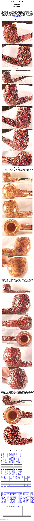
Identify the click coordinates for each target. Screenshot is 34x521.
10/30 (21, 461)
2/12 (16, 468)
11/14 (8, 462)
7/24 (10, 473)
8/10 (1, 459)
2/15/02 (14, 480)
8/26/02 (8, 486)
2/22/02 (19, 480)
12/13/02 (14, 492)
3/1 (16, 453)
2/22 (8, 469)
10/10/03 (24, 496)
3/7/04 (20, 498)
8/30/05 (8, 502)
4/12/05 (32, 500)
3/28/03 (24, 493)
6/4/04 (8, 499)
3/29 (14, 454)
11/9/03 (8, 497)
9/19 (16, 460)
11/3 (3, 462)
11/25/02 (5, 492)
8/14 (5, 459)
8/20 (14, 459)
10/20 (8, 461)
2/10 (14, 468)
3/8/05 (17, 500)
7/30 (16, 473)
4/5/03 (32, 493)
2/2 (7, 453)
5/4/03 (11, 494)
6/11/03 (27, 494)
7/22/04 (11, 499)
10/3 (19, 476)
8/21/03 (5, 496)
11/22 (17, 462)
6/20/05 (20, 501)
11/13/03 (14, 497)
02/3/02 (2, 480)
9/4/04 (24, 499)
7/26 (5, 458)
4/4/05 (27, 500)
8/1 (11, 458)
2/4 (5, 468)
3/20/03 (17, 493)
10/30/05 (17, 506)
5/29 (16, 456)
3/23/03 (20, 493)
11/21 (14, 462)
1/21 (3, 453)
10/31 (1, 462)
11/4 (10, 477)
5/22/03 (17, 494)
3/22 (3, 470)
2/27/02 (26, 480)
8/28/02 (11, 486)
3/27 (12, 470)
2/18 (3, 469)
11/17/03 (17, 497)
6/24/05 (24, 501)
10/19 (6, 461)
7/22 (3, 458)
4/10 (3, 455)
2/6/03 (8, 493)
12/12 (2, 478)
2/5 (7, 468)
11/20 (12, 462)
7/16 (18, 457)
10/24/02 (26, 486)
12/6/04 (5, 500)
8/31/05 (11, 502)
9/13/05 (20, 502)
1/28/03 (5, 493)
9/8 (4, 476)
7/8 (1, 473)
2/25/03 (14, 493)
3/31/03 (27, 493)
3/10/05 (20, 500)
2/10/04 (14, 498)
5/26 (14, 456)
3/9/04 (24, 498)
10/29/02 (29, 486)
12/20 (11, 478)
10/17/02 (19, 486)
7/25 (12, 473)
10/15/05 (32, 502)
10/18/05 (4, 506)
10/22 (10, 461)
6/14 (3, 457)
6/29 (14, 472)
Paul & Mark (2, 495)
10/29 (19, 461)
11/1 (4, 477)
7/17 (20, 457)
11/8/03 (5, 497)
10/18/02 (22, 486)
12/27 (16, 478)
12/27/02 (27, 492)
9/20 (18, 460)
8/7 (18, 458)
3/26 (10, 470)
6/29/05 (27, 501)
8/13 (1, 474)
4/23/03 (8, 494)
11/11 (6, 462)
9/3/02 (13, 486)
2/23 (10, 469)
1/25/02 (19, 479)
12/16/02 (17, 492)
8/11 (3, 459)
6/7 (20, 456)
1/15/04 (5, 498)
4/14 (14, 455)
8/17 (12, 459)
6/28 (10, 457)
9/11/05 (17, 502)
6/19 (5, 472)
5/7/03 (14, 494)
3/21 (10, 454)
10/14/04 (27, 499)
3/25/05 (24, 500)
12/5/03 (27, 497)
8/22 (16, 459)
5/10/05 (5, 501)
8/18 (5, 474)
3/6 (1, 454)
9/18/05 (27, 502)
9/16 (12, 460)
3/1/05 (14, 500)
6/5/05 (8, 501)
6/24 (10, 472)
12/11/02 (11, 492)
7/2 (14, 457)
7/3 (18, 472)
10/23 (12, 461)
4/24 (3, 456)
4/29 (7, 456)
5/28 (21, 471)
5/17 (12, 456)
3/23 (5, 470)
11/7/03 (2, 497)
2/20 (5, 469)
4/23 (1, 456)
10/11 (21, 460)
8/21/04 (17, 499)
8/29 (16, 474)
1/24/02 (16, 479)
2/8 (12, 468)
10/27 (17, 461)
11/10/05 (21, 506)
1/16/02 (8, 479)
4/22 (20, 455)
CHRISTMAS (28, 496)
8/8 (20, 458)
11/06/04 (2, 500)
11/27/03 (24, 497)
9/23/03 (14, 496)
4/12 (7, 455)
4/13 (10, 455)
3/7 (3, 454)
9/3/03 (8, 496)
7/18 (1, 458)
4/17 (16, 455)
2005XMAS (11, 506)
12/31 (19, 478)
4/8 (20, 454)
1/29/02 (26, 479)
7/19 (8, 473)
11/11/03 (11, 497)
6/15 (5, 457)
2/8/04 (11, 498)
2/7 (9, 453)
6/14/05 (17, 501)
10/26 (14, 461)
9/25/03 (17, 496)
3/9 (14, 469)
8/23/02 (5, 486)
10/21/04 (32, 499)
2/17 (1, 469)
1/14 (1, 453)
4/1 (1, 471)
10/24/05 (7, 506)
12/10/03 (32, 497)
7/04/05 (32, 501)
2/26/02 (22, 480)
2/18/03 (11, 493)
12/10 (29, 477)
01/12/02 (2, 479)
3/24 (8, 470)
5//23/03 (20, 494)
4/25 (5, 456)
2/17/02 (16, 480)
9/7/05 (14, 502)
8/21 (10, 474)
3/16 (7, 454)
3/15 (19, 469)
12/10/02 (8, 492)
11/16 (19, 477)
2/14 (12, 453)
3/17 (21, 469)
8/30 (19, 474)
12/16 (8, 478)
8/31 (1, 460)
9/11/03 (11, 496)
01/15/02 (5, 479)
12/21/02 (20, 492)
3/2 (18, 453)
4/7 (7, 471)
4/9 (1, 455)
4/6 (5, 471)
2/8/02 (8, 480)
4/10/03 (5, 494)
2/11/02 (11, 480)
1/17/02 (11, 479)
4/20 (18, 455)
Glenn (32, 496)
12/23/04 (8, 500)
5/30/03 (24, 494)
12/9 (25, 477)
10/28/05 (14, 506)
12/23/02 (24, 492)
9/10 (10, 460)
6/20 (8, 472)
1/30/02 (29, 479)
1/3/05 (11, 500)
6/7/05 (11, 501)
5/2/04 (5, 499)
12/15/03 (2, 498)
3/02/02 (29, 480)
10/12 (1, 461)
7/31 (10, 458)
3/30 (16, 454)
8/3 (16, 458)
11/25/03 (20, 497)
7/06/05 (2, 502)
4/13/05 (2, 501)
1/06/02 (29, 478)
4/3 (3, 471)
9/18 (14, 460)
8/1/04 (14, 499)
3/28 (12, 454)
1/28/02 (22, 479)
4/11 (5, 455)
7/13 (3, 473)
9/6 (7, 460)
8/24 (18, 459)
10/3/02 (16, 486)
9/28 (10, 476)
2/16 (21, 468)
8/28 (20, 459)
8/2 (14, 458)
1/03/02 (26, 478)
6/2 (18, 456)
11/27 (21, 462)
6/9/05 (14, 501)
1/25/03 (2, 493)
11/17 (10, 462)
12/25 (13, 478)
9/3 (3, 460)
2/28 (14, 453)
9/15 (7, 476)
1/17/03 (32, 492)
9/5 (1, 476)
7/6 (20, 472)
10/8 (25, 476)
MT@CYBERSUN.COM (17, 16)
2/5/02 (5, 480)
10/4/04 (20, 496)
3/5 (20, 453)
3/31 (21, 470)
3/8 (5, 454)
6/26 (7, 457)
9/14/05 (24, 502)
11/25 (19, 462)
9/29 (13, 476)
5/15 (10, 456)
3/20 (1, 470)
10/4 (22, 476)
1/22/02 (13, 479)
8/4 (20, 473)
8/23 (14, 474)
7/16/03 (2, 496)
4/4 (18, 454)
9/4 (5, 460)
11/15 (16, 477)
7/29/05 (5, 502)
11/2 (7, 477)
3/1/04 (17, 498)
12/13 (5, 478)
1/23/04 (8, 498)
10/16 (4, 461)
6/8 (1, 457)
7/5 (16, 457)
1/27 (5, 453)
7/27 (7, 458)
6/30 (12, 457)
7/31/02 (2, 486)
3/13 (16, 469)
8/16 (7, 459)
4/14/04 (32, 498)
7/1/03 (32, 494)
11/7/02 (2, 492)
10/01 (16, 476)
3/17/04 (27, 498)
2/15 (19, 468)
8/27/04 (20, 499)
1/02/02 (22, 478)
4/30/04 (2, 499)
